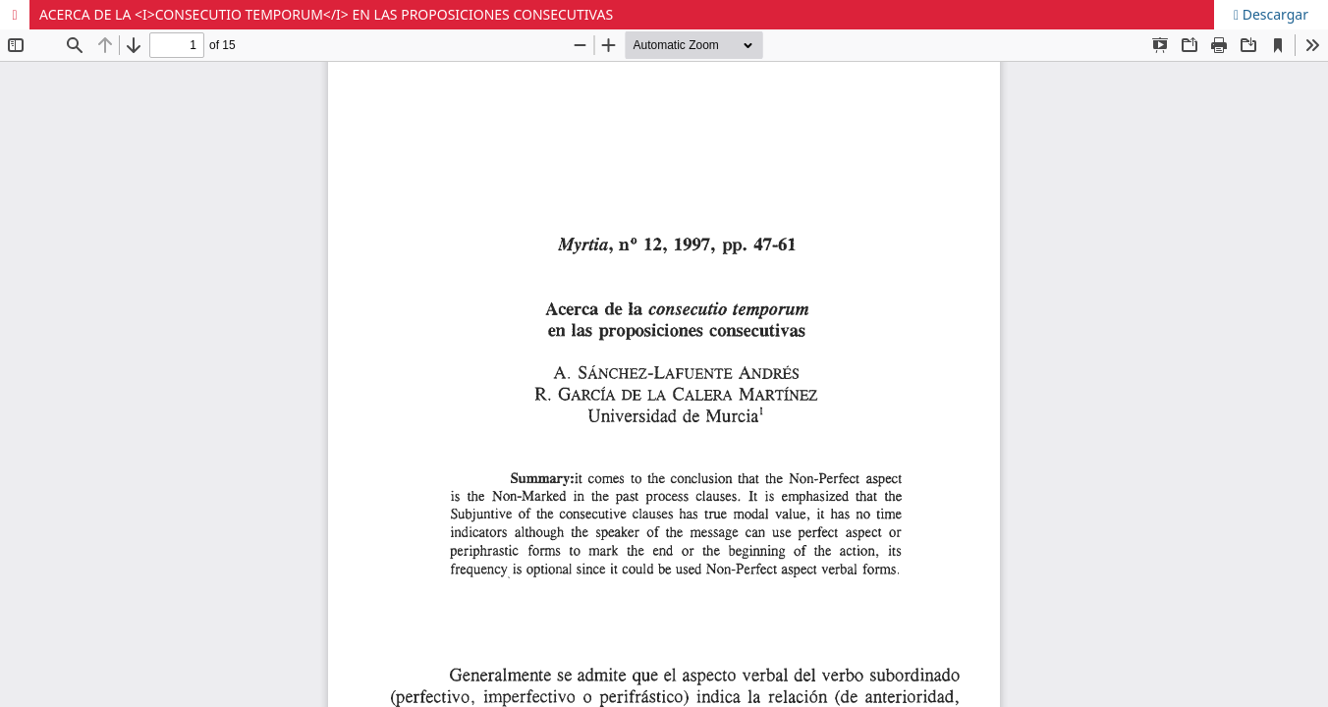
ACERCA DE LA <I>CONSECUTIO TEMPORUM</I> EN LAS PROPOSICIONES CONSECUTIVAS (326, 14)
